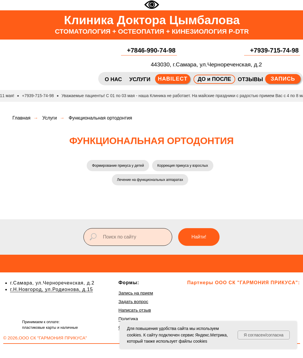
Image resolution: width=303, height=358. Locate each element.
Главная (21, 117)
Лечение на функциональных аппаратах (150, 181)
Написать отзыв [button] (134, 311)
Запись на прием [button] (135, 294)
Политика (128, 320)
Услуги (49, 117)
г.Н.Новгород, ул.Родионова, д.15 (51, 290)
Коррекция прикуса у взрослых (183, 166)
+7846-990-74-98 (151, 50)
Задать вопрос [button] (133, 303)
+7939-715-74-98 (274, 50)
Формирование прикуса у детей (117, 166)
